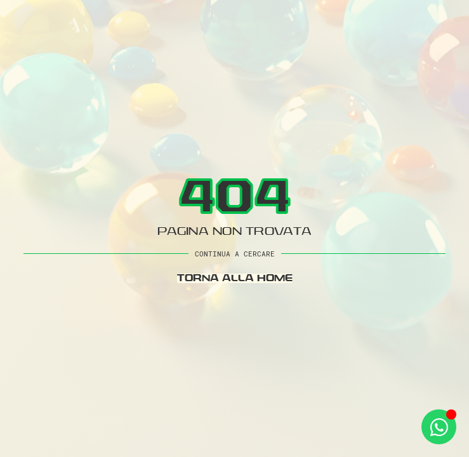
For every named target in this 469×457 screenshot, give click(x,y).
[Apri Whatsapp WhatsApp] (438, 426)
